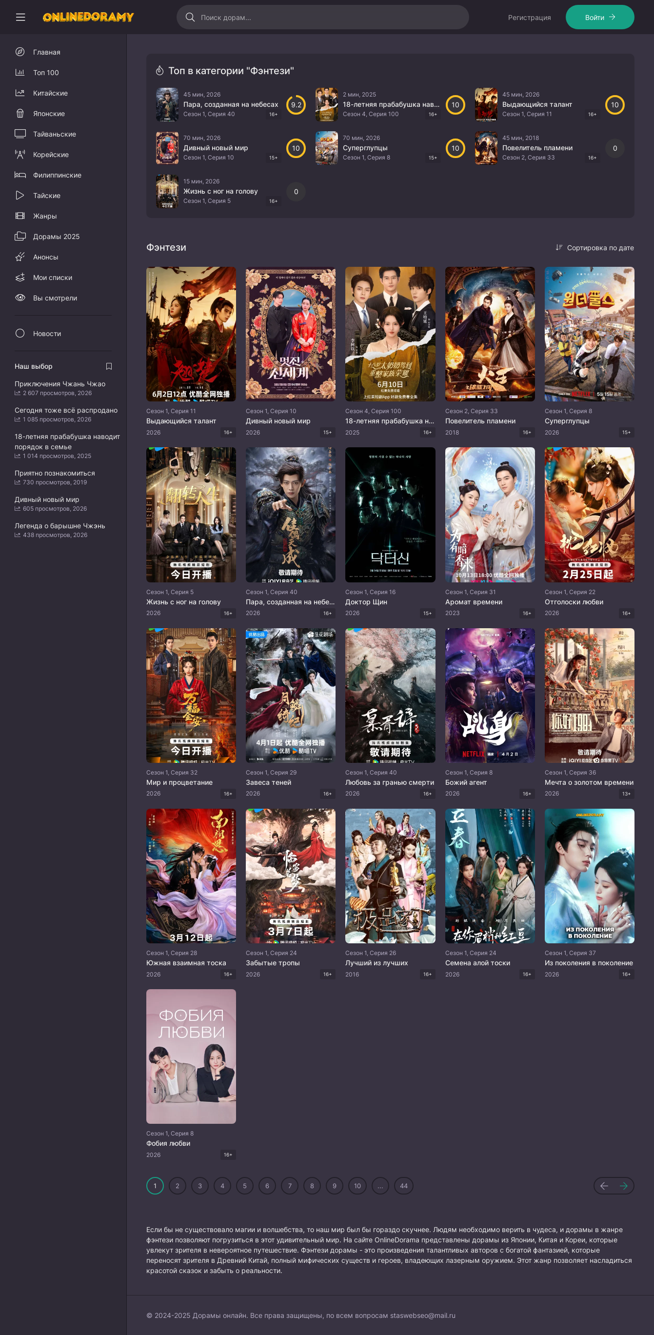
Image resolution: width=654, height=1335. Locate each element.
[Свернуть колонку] (20, 17)
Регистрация (529, 17)
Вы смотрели (55, 298)
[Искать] (190, 17)
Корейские (51, 154)
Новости (47, 333)
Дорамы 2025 (56, 236)
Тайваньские (54, 134)
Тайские (46, 195)
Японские (49, 113)
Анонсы (46, 257)
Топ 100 (46, 72)
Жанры (45, 216)
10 (357, 1186)
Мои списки (52, 277)
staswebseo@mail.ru (423, 1315)
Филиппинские (57, 175)
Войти (594, 17)
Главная (46, 52)
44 (404, 1186)
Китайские (50, 93)
